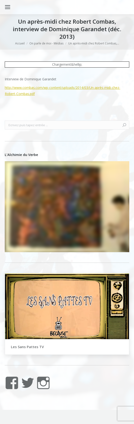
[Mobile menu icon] (7, 7)
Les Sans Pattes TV (27, 346)
